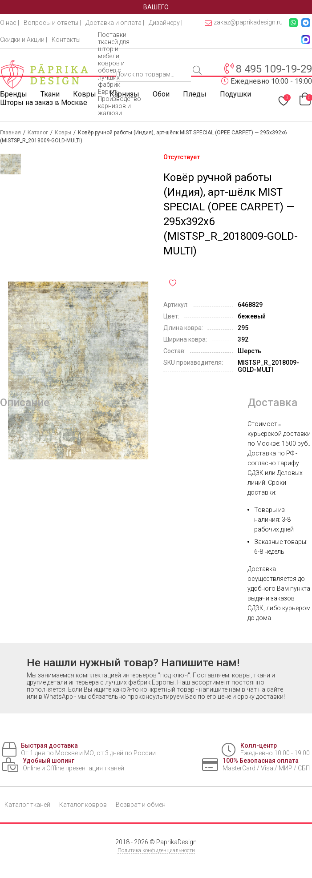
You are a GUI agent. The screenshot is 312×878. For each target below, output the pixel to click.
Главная (10, 132)
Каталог (38, 132)
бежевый (252, 316)
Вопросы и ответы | (52, 22)
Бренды (13, 94)
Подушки (235, 94)
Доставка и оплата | (114, 22)
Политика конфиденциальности (156, 850)
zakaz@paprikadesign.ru (244, 22)
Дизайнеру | (165, 22)
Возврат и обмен (141, 804)
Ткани (50, 94)
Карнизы (124, 94)
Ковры (84, 94)
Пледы (195, 94)
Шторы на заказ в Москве (43, 102)
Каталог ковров (83, 804)
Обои (161, 94)
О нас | (9, 22)
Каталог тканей (27, 804)
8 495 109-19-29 (274, 69)
